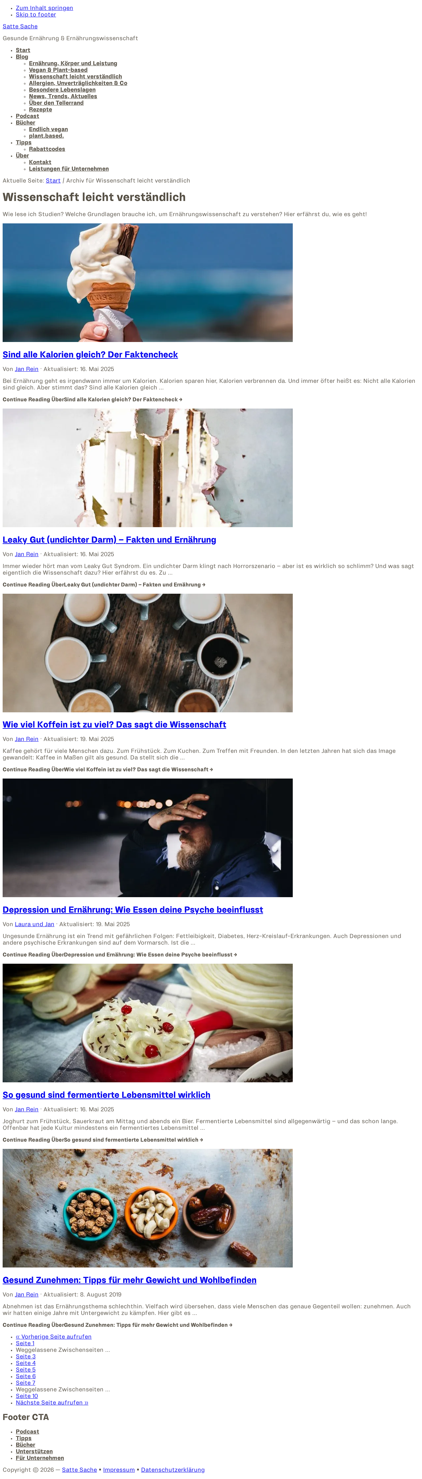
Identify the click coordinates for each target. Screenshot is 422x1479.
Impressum (119, 1470)
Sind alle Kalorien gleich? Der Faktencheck (90, 355)
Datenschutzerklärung (173, 1470)
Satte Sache (20, 27)
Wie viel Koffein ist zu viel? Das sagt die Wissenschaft (114, 725)
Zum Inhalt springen (44, 8)
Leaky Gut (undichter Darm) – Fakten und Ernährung (109, 540)
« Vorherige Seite (54, 1337)
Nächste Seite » (52, 1403)
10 (27, 1396)
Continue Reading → (92, 399)
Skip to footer (36, 15)
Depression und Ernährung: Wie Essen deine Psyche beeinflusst (133, 910)
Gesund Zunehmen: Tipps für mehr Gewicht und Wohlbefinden (129, 1281)
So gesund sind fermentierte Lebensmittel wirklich (106, 1095)
